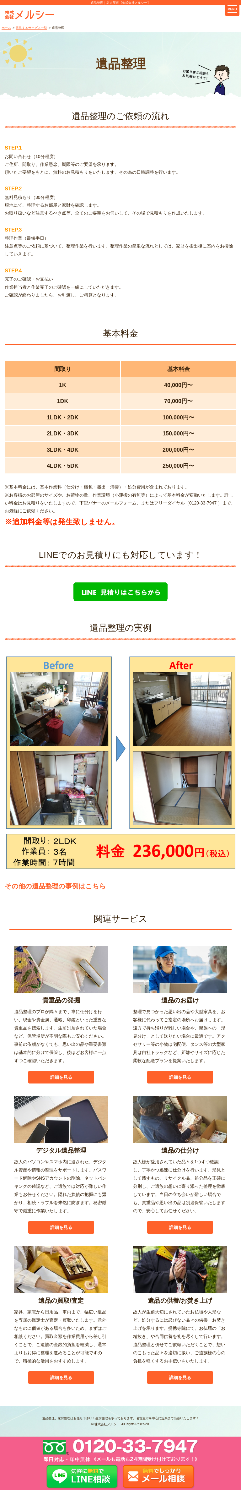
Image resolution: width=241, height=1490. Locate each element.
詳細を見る (61, 1077)
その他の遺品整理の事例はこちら (55, 886)
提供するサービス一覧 (31, 28)
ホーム (6, 28)
